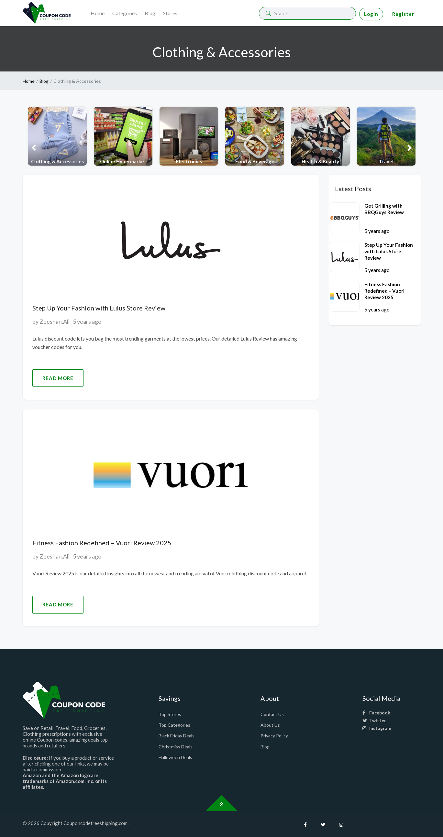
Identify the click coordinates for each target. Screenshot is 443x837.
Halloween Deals (175, 757)
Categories (124, 13)
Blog (150, 13)
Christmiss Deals (176, 746)
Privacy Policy (274, 735)
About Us (270, 725)
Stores (170, 13)
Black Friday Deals (176, 735)
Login (371, 14)
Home (98, 13)
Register (403, 14)
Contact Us (272, 714)
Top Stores (170, 714)
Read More (57, 378)
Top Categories (174, 725)
